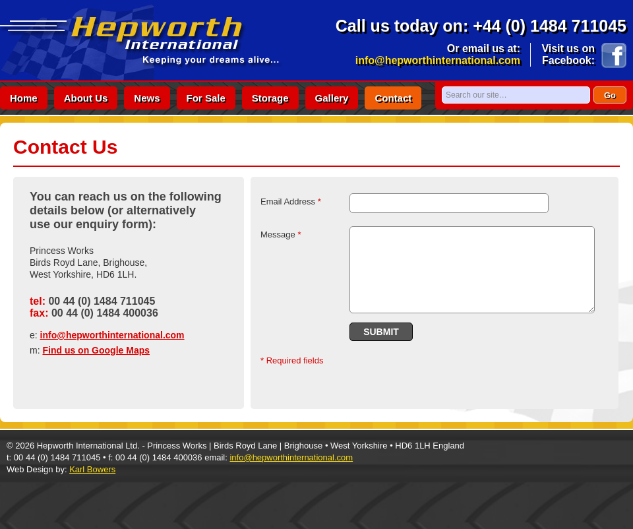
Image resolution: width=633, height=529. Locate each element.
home (24, 98)
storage (270, 98)
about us (86, 98)
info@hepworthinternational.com (437, 60)
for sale (206, 98)
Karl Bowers (92, 469)
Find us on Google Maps (96, 350)
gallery (332, 98)
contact (393, 98)
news (147, 98)
